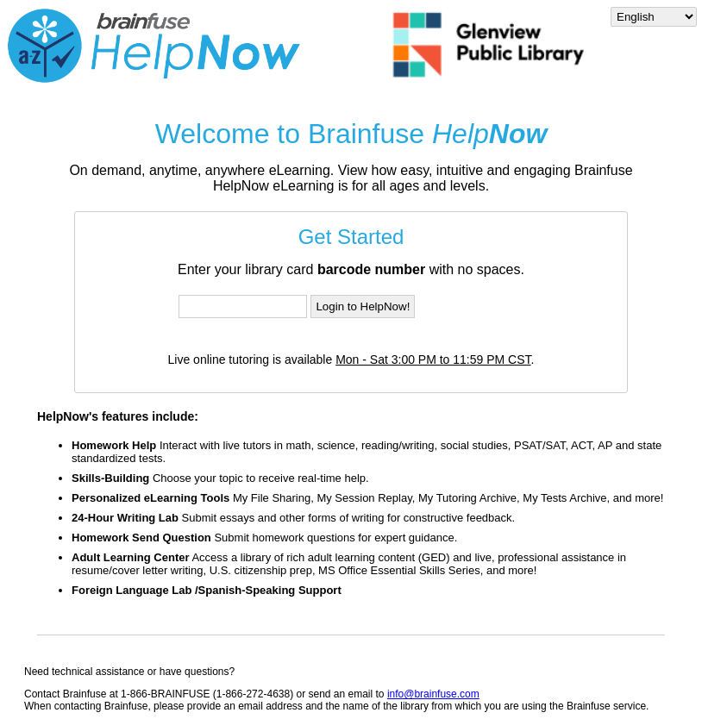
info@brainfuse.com (433, 694)
